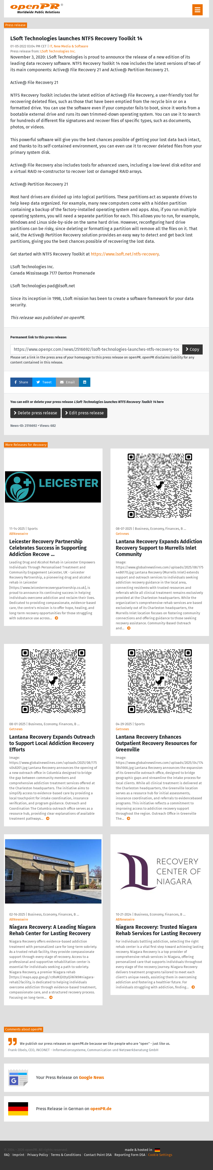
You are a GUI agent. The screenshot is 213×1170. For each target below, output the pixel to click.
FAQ (7, 1155)
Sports (33, 529)
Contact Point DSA (98, 1155)
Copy (192, 349)
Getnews (122, 534)
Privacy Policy (37, 1155)
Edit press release (84, 412)
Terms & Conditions (66, 1155)
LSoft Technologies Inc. (58, 51)
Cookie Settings (160, 1155)
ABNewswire (18, 534)
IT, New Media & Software (69, 46)
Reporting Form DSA (129, 1155)
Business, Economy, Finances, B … (160, 529)
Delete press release (35, 412)
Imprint (18, 1155)
